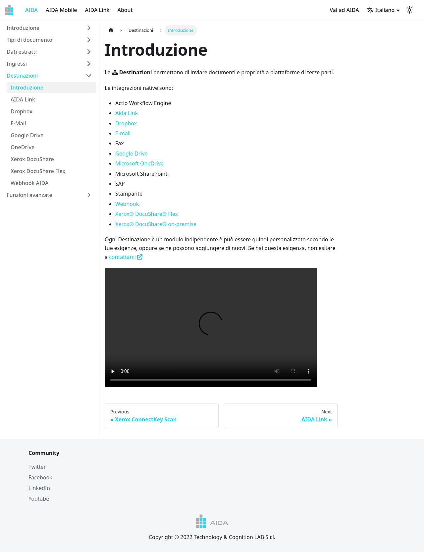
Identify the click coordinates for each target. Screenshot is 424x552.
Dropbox (21, 111)
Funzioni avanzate (29, 195)
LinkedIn (39, 488)
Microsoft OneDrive (139, 163)
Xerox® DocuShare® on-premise (155, 224)
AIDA (31, 10)
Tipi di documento (29, 39)
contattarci (125, 257)
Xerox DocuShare (32, 159)
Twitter (37, 466)
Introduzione (23, 27)
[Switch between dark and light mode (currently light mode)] (409, 10)
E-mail (123, 133)
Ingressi (17, 63)
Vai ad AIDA (344, 10)
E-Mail (18, 123)
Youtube (38, 498)
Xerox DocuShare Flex (38, 171)
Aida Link (126, 113)
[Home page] (111, 30)
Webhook (127, 204)
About (124, 10)
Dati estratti (22, 51)
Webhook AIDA (30, 183)
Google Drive (27, 135)
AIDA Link (97, 10)
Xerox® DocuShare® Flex (146, 213)
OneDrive (22, 147)
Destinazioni (22, 75)
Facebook (40, 477)
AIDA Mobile (61, 10)
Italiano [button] (381, 10)
